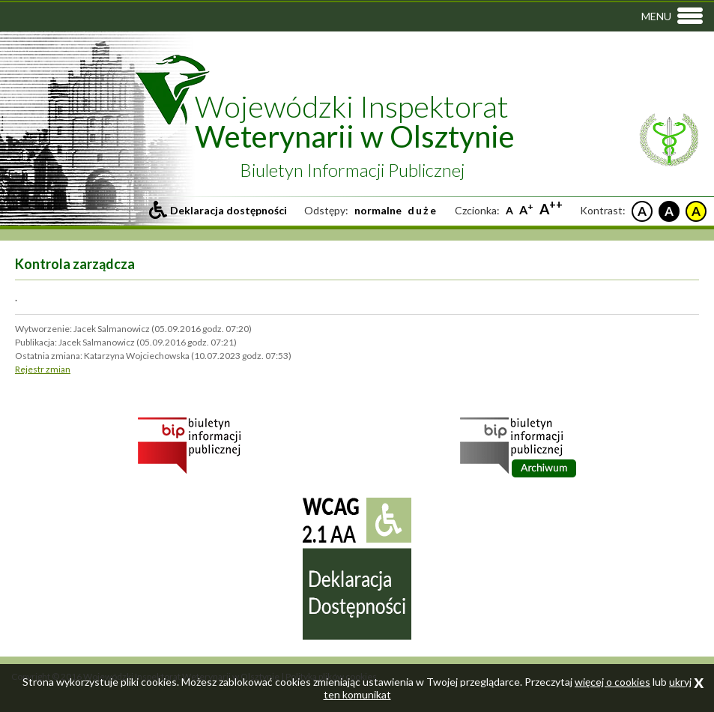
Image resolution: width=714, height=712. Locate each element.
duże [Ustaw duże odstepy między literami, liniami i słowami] (423, 210)
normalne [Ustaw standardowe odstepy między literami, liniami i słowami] (378, 210)
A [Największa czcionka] (551, 208)
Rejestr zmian (42, 369)
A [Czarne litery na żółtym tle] (696, 211)
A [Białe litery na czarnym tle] (669, 211)
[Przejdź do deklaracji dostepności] (218, 210)
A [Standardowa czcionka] (509, 210)
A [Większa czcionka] (526, 209)
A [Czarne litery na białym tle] (642, 211)
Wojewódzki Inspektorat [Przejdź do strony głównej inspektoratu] (355, 121)
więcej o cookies (612, 681)
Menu (656, 16)
